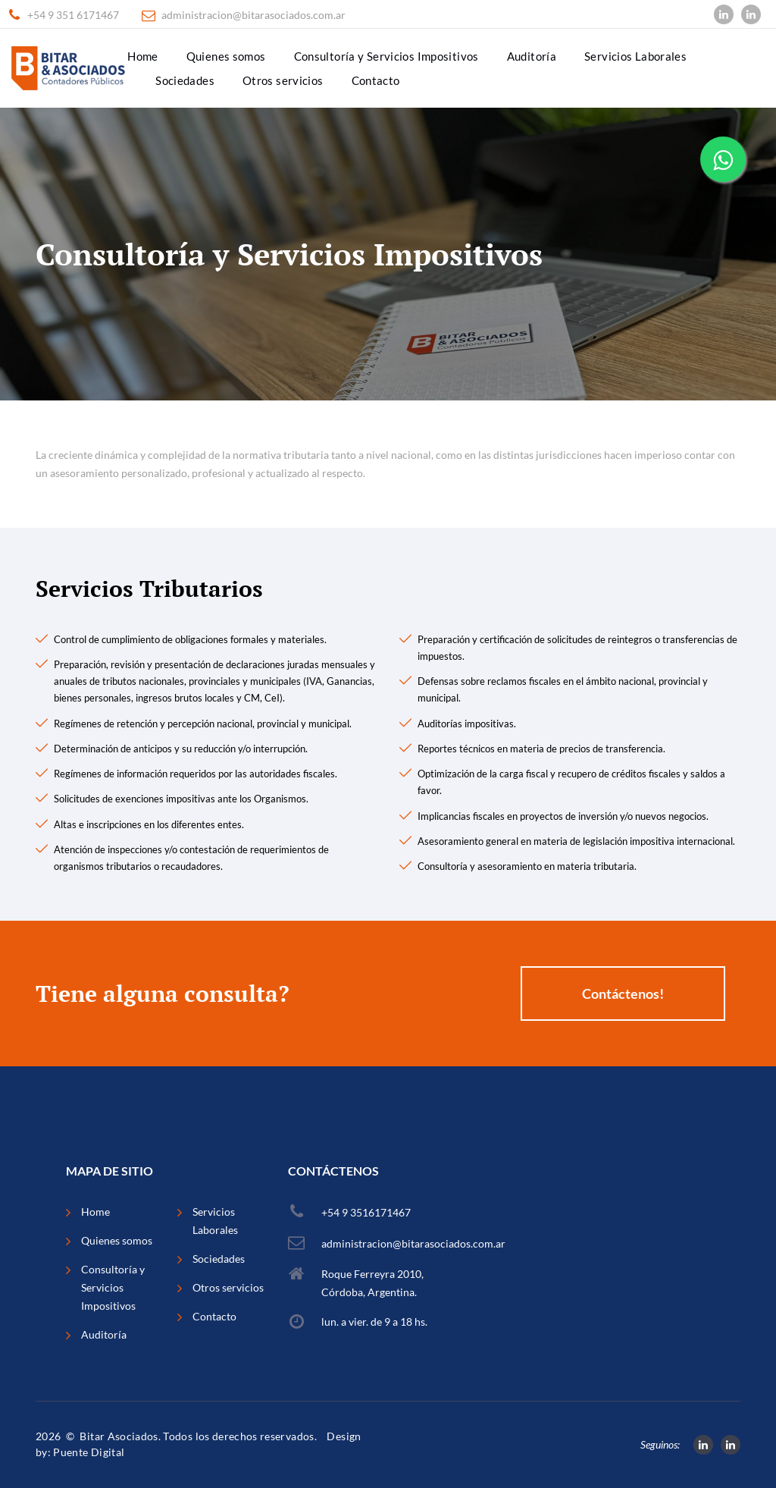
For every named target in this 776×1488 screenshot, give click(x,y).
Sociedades (184, 80)
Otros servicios (283, 80)
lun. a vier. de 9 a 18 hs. (374, 1321)
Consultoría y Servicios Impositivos (386, 56)
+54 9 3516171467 (366, 1212)
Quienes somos (226, 56)
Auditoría (531, 56)
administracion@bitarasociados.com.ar (253, 15)
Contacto (376, 80)
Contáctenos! (623, 993)
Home (142, 56)
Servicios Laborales (635, 56)
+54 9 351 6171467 (73, 15)
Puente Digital (88, 1452)
